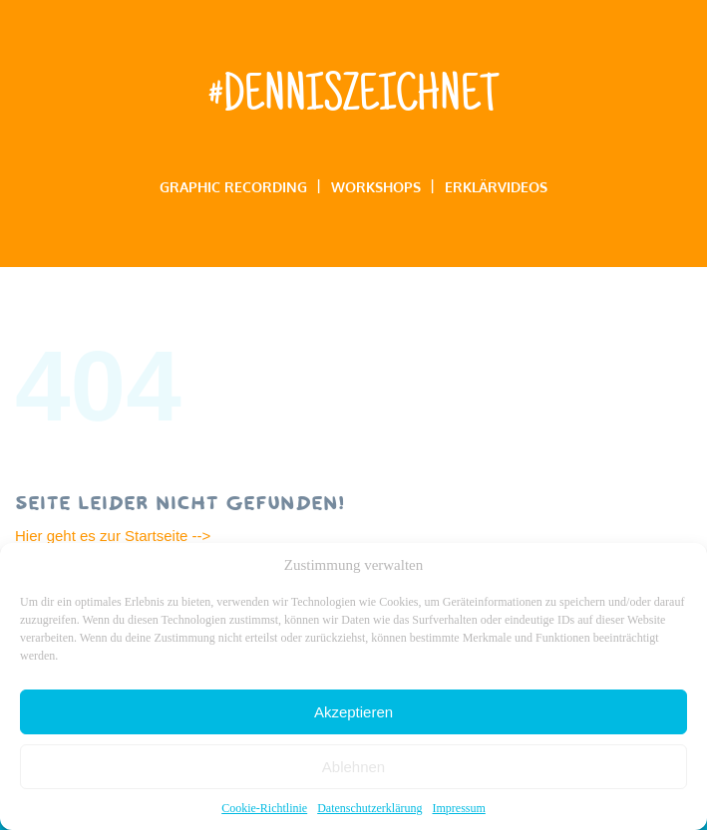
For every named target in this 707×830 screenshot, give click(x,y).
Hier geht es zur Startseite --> (115, 535)
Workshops (376, 186)
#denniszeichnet (353, 99)
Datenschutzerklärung (369, 808)
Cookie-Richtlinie (264, 808)
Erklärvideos (496, 186)
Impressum (458, 808)
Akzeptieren (353, 711)
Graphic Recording (233, 186)
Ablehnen (353, 766)
